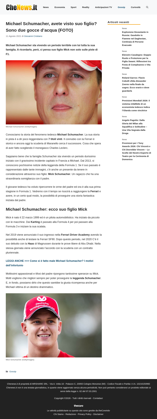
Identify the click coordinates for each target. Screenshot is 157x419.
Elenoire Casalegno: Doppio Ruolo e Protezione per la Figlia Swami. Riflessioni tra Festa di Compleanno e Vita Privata (136, 61)
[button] (147, 7)
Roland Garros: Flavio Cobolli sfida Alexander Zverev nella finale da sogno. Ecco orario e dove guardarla (135, 84)
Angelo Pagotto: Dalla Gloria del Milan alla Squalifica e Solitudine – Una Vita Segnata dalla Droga (134, 126)
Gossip (121, 7)
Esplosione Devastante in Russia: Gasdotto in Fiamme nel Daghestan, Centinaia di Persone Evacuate (135, 38)
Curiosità (135, 7)
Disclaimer (98, 414)
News (46, 7)
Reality (85, 7)
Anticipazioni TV (103, 7)
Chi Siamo (59, 414)
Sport (73, 7)
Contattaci (98, 398)
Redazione (70, 414)
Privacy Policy (84, 414)
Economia (59, 7)
